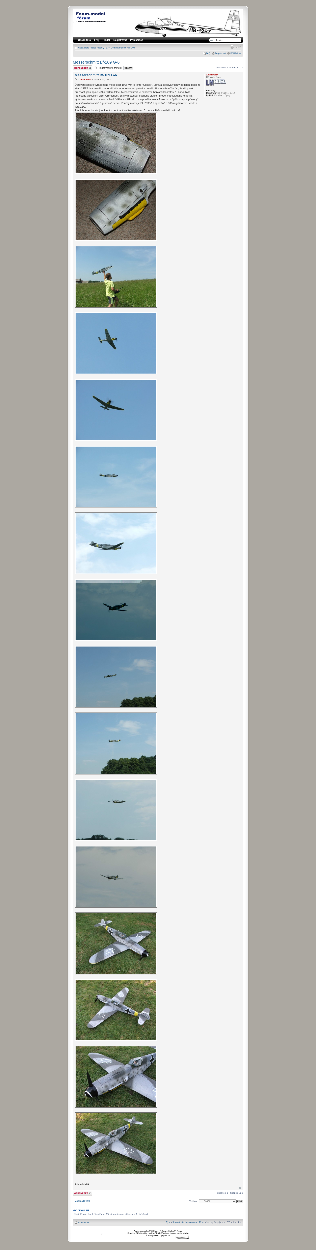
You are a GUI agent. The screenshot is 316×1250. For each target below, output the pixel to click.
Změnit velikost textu (238, 47)
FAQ (208, 53)
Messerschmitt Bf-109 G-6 (96, 62)
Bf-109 (131, 47)
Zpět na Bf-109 (82, 1201)
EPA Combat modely (116, 47)
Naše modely (97, 47)
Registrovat (120, 40)
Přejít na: (192, 1201)
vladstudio (183, 1233)
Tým (168, 1222)
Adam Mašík (85, 79)
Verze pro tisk (232, 47)
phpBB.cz (165, 1236)
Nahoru (240, 1188)
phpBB (148, 1231)
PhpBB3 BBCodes (159, 1233)
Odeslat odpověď (82, 67)
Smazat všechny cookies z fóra (187, 1222)
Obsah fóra (83, 47)
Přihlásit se (235, 53)
